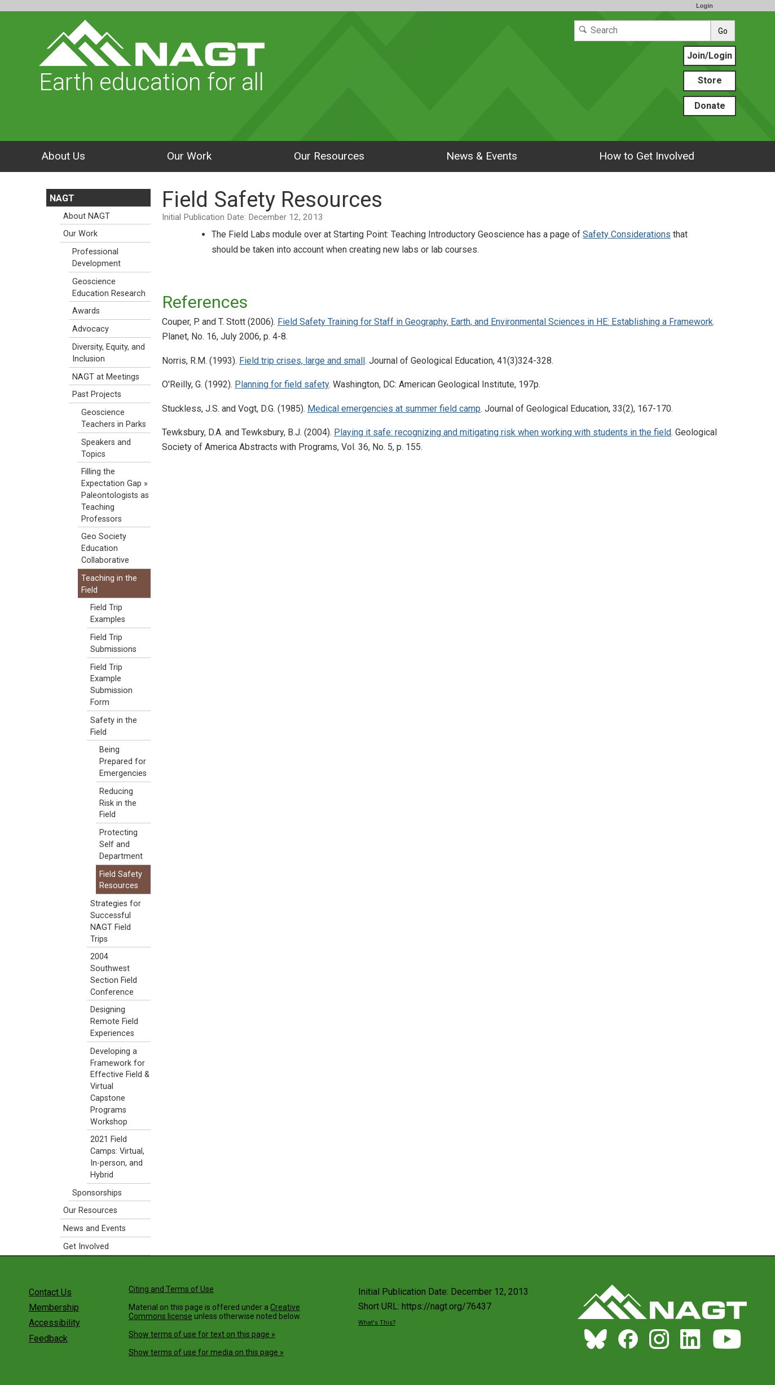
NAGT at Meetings (105, 377)
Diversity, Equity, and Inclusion (108, 353)
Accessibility (54, 1322)
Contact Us (50, 1292)
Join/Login (709, 55)
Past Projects (96, 394)
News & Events (481, 155)
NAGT (62, 198)
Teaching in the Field (109, 584)
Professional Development (96, 257)
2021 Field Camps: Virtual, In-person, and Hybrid (117, 1157)
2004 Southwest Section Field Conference (113, 974)
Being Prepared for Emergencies (123, 761)
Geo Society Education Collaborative (105, 548)
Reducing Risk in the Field (117, 803)
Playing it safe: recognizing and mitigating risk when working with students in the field (502, 432)
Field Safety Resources (120, 880)
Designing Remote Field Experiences (114, 1021)
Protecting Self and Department (121, 844)
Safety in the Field (113, 726)
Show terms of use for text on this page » (202, 1334)
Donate (709, 105)
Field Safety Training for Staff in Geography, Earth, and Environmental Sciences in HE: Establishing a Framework (495, 321)
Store (710, 80)
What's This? (376, 1322)
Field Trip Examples (107, 613)
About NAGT (86, 216)
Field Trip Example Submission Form (111, 685)
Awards (86, 311)
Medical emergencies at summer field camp (394, 408)
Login (704, 5)
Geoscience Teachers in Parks (113, 418)
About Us (63, 155)
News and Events (94, 1228)
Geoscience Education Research (109, 287)
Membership (54, 1307)
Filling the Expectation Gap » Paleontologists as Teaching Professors (115, 495)
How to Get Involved (646, 155)
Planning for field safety (282, 384)
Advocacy (90, 329)
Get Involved (86, 1246)
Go (723, 31)
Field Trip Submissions (113, 643)
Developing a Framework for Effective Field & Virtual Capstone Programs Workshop (119, 1087)
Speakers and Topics (106, 448)
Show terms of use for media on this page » (206, 1352)
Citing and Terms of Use (171, 1289)
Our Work (189, 155)
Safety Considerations (627, 234)
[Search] (642, 30)
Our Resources (329, 155)
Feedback (48, 1338)
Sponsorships (97, 1193)
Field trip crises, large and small (302, 360)
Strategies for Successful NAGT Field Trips (115, 921)
